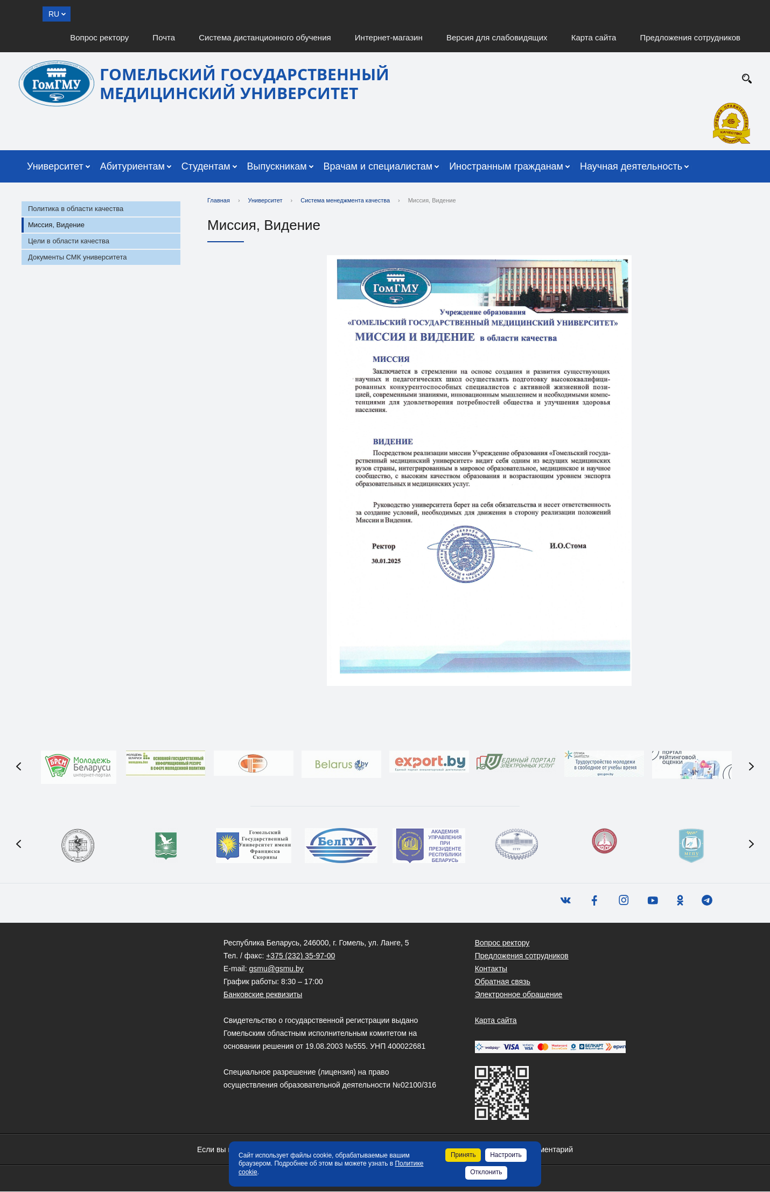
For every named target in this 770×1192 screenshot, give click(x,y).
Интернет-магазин (389, 37)
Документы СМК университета (77, 257)
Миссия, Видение (56, 225)
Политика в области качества (75, 209)
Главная (218, 200)
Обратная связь (502, 982)
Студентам (205, 166)
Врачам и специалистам (378, 166)
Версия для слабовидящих (497, 37)
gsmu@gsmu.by (276, 969)
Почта (163, 37)
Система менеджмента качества (345, 200)
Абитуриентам (132, 166)
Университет (55, 166)
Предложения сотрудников (690, 37)
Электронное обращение (519, 995)
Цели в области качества (68, 241)
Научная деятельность (631, 166)
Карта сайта (594, 37)
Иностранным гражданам (506, 166)
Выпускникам (277, 166)
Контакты (491, 969)
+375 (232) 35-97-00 (300, 956)
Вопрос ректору (99, 37)
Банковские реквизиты (262, 995)
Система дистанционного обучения (265, 37)
